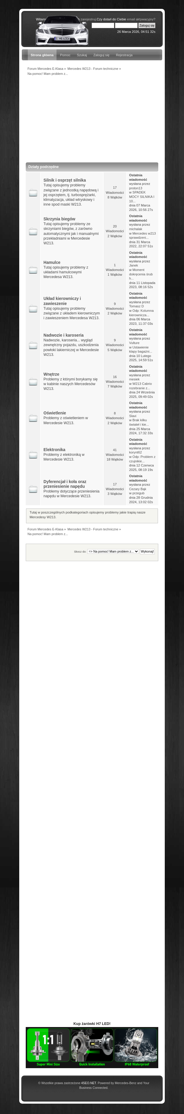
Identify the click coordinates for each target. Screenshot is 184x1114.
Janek (133, 265)
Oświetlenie (54, 413)
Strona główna (42, 55)
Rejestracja (124, 55)
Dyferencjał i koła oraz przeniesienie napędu (64, 484)
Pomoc (65, 55)
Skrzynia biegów (59, 219)
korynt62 (135, 452)
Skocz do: (80, 551)
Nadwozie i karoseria (63, 335)
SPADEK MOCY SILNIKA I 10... (141, 196)
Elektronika (54, 450)
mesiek (134, 379)
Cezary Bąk (137, 489)
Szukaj (82, 55)
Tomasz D (136, 306)
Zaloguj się (101, 55)
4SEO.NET (88, 1083)
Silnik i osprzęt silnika (64, 180)
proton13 (135, 188)
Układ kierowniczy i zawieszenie (62, 301)
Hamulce (51, 262)
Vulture (134, 343)
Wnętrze (51, 374)
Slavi (132, 416)
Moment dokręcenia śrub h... (141, 274)
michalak (135, 229)
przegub (139, 493)
